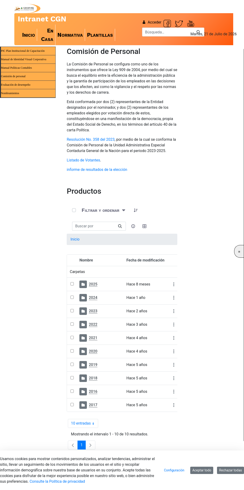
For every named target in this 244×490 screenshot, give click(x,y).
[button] (135, 210)
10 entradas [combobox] (84, 423)
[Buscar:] (93, 226)
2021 (93, 338)
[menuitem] (28, 35)
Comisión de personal (13, 76)
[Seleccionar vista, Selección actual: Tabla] (144, 226)
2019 (93, 364)
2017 (93, 405)
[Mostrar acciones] (173, 284)
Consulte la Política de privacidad (57, 481)
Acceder (152, 22)
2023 (93, 311)
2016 (93, 391)
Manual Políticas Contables (16, 67)
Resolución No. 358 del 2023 (91, 139)
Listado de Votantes (83, 160)
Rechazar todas (230, 470)
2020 (93, 351)
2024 (93, 297)
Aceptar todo (201, 470)
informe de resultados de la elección (97, 169)
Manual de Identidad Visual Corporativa (23, 59)
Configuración (174, 470)
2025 (93, 284)
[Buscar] (167, 32)
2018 (93, 378)
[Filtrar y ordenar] (104, 210)
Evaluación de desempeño (15, 84)
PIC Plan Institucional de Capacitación (23, 50)
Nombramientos (10, 93)
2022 (93, 324)
